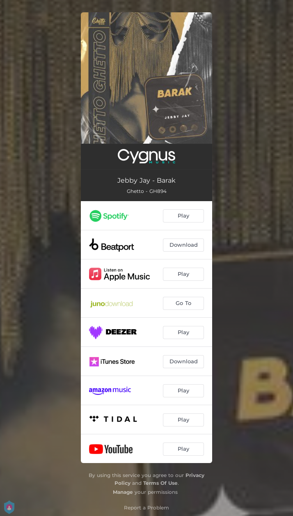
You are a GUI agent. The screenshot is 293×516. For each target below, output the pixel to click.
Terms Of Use (160, 483)
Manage (123, 492)
